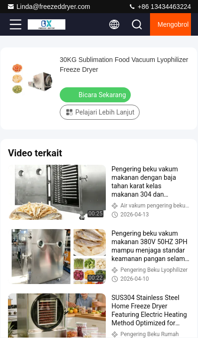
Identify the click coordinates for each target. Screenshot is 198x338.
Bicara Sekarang (96, 94)
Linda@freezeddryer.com (48, 6)
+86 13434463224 (159, 6)
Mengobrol (173, 24)
